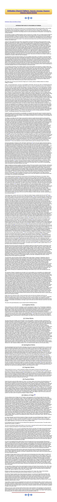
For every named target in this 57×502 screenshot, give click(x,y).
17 (15, 192)
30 (19, 237)
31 (49, 241)
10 (9, 134)
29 (43, 235)
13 (14, 159)
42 (34, 394)
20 (50, 196)
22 (28, 216)
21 (43, 198)
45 (32, 426)
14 (15, 172)
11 (10, 140)
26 (14, 224)
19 (33, 196)
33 (9, 296)
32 (36, 242)
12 (32, 142)
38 (40, 361)
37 (43, 355)
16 (14, 183)
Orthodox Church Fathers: (28, 12)
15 (18, 177)
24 (32, 219)
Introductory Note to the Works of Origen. (13, 21)
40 (23, 371)
